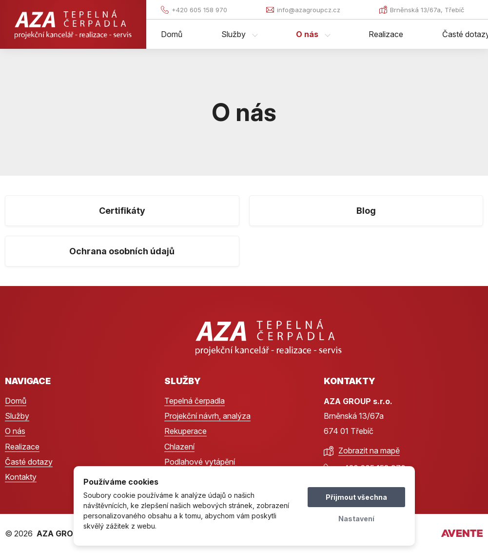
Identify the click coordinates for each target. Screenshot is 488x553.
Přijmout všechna (356, 497)
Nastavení (356, 518)
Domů (171, 34)
